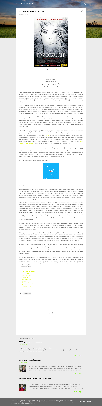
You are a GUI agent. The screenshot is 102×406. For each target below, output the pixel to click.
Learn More (81, 402)
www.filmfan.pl (53, 70)
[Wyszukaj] (85, 4)
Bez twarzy (25, 270)
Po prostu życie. (27, 4)
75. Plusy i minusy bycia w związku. (30, 342)
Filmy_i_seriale (27, 293)
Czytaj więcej (78, 355)
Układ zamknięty (26, 279)
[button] (82, 11)
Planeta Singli (25, 273)
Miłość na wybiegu (27, 275)
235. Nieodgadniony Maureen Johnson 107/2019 (35, 378)
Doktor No (25, 281)
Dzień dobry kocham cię (28, 271)
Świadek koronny (26, 277)
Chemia (24, 285)
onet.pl (47, 135)
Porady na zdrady (26, 286)
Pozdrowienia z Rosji (27, 283)
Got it (89, 402)
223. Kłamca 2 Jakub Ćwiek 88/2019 (30, 360)
